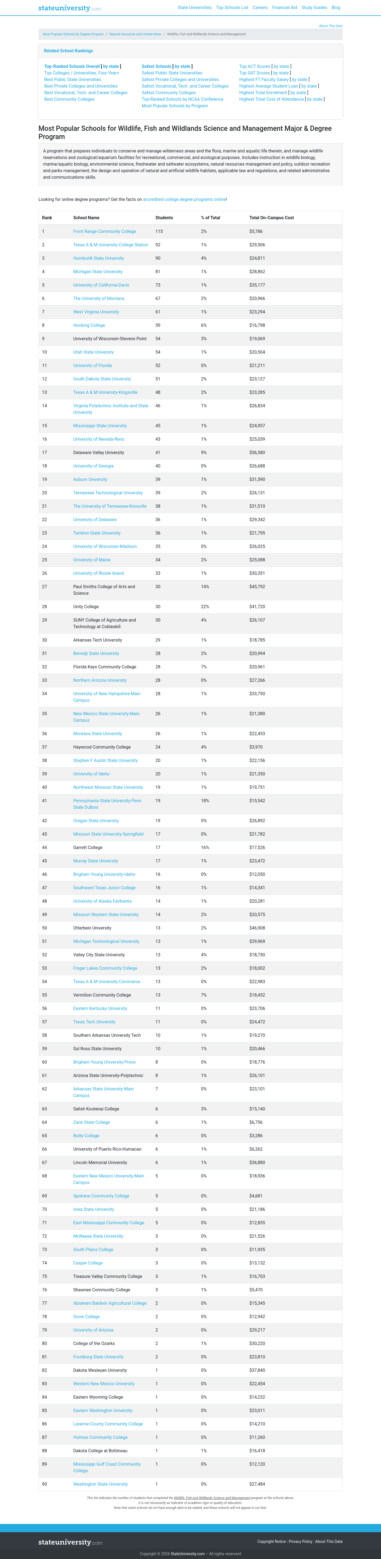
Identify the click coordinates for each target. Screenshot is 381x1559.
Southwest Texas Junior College (104, 887)
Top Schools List (232, 7)
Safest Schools (156, 66)
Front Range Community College (104, 231)
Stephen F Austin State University (105, 760)
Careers (260, 7)
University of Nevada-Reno (98, 439)
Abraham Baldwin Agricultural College (110, 1303)
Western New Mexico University (103, 1383)
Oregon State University (96, 820)
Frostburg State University (98, 1356)
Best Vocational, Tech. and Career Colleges (86, 92)
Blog (336, 7)
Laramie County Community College (108, 1424)
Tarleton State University (97, 533)
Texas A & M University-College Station (110, 244)
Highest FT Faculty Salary (264, 79)
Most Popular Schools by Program (175, 105)
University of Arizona (93, 1330)
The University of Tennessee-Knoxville (110, 506)
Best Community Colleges (69, 99)
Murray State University (95, 861)
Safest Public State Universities (172, 73)
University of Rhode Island (98, 573)
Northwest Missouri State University (108, 787)
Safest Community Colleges (169, 92)
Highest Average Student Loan (268, 86)
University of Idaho (91, 773)
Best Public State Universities (72, 79)
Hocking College (89, 325)
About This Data (330, 26)
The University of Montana (98, 298)
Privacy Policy (300, 1541)
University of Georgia (93, 466)
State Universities (195, 7)
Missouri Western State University (106, 914)
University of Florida (92, 365)
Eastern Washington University (102, 1410)
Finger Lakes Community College (105, 968)
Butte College (86, 1135)
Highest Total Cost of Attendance (271, 99)
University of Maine (91, 559)
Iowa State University (93, 1209)
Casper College (88, 1263)
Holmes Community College (100, 1437)
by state (111, 66)
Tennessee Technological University (107, 492)
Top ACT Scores (255, 66)
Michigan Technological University (106, 941)
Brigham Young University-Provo (104, 1062)
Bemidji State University (96, 653)
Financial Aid (284, 7)
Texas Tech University (94, 1021)
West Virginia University (96, 311)
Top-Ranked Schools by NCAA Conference (183, 99)
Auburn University (90, 479)
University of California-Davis (101, 285)
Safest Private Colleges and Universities (180, 79)
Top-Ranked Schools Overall (72, 66)
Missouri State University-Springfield (108, 834)
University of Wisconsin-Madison (105, 546)
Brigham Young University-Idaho (104, 874)
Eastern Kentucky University (100, 1008)
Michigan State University (97, 271)
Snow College (86, 1316)
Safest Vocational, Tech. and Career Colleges (185, 86)
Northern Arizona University (100, 680)
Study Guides (314, 7)
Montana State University (97, 733)
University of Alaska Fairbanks (102, 901)
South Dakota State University (102, 379)
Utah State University (93, 352)
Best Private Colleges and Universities (81, 86)
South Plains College (93, 1249)
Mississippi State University (100, 425)
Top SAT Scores (254, 73)
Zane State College (91, 1122)
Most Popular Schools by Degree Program (73, 34)
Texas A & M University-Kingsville (105, 392)
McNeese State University (98, 1236)
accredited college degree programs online (184, 199)
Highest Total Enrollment (263, 92)
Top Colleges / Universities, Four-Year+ (81, 73)
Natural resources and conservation (136, 34)
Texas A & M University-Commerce (106, 981)
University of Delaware (94, 519)
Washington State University (100, 1484)
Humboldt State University (98, 258)
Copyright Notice (271, 1541)
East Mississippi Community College (108, 1222)
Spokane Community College (101, 1196)
